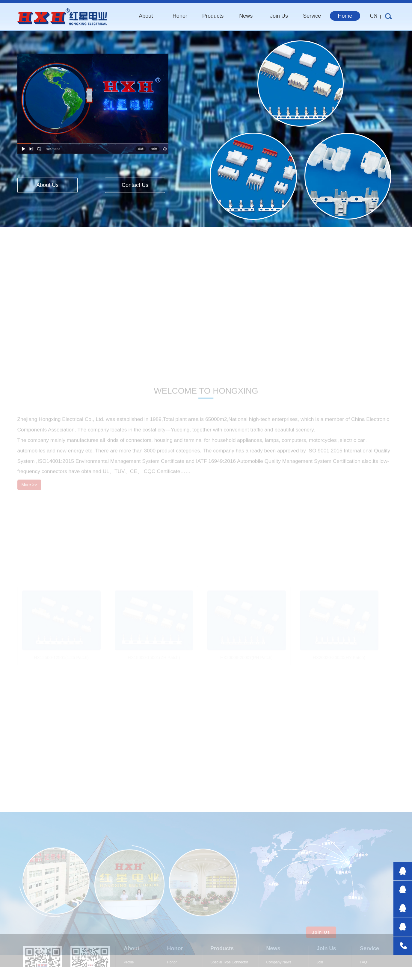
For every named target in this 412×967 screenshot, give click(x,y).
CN (374, 16)
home (345, 16)
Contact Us (135, 185)
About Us (47, 185)
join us (279, 16)
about (146, 16)
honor (180, 16)
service (312, 16)
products (213, 16)
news (246, 16)
